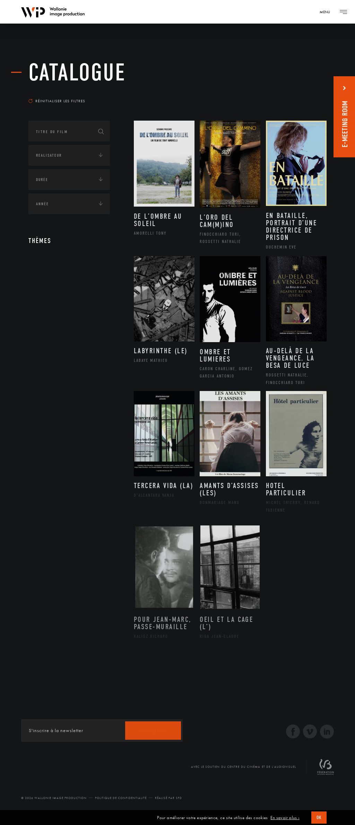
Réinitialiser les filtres (56, 100)
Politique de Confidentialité (121, 798)
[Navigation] (327, 12)
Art (39, 264)
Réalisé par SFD (168, 798)
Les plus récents (302, 91)
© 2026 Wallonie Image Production (54, 798)
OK (319, 817)
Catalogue (77, 73)
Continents (47, 285)
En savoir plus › (285, 817)
